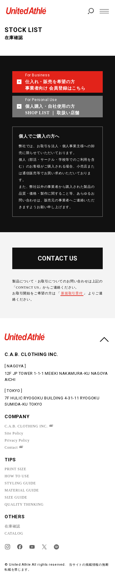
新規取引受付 (72, 293)
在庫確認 (12, 526)
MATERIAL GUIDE (22, 490)
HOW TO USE (17, 476)
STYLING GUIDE (20, 483)
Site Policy (14, 433)
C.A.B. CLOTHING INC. (26, 426)
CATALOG (14, 533)
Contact (11, 447)
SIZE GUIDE (16, 497)
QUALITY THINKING (24, 504)
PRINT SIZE (15, 469)
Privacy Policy (17, 440)
